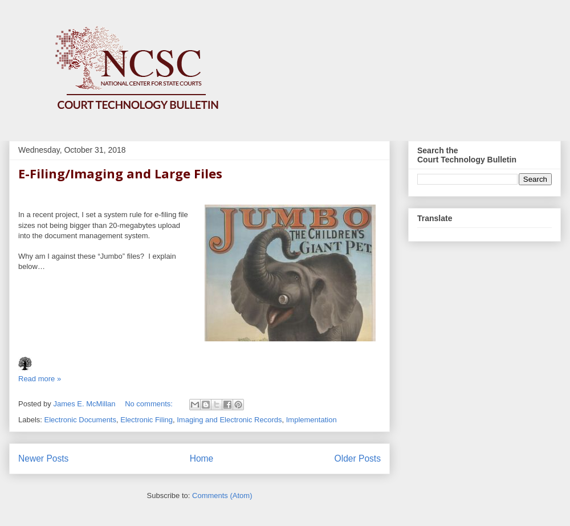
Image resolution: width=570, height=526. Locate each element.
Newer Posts (43, 458)
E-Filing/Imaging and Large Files (120, 173)
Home (202, 458)
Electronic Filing (146, 419)
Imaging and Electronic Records (229, 419)
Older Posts (358, 458)
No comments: (149, 403)
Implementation (311, 419)
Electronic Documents (80, 419)
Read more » (39, 378)
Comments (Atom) (222, 495)
